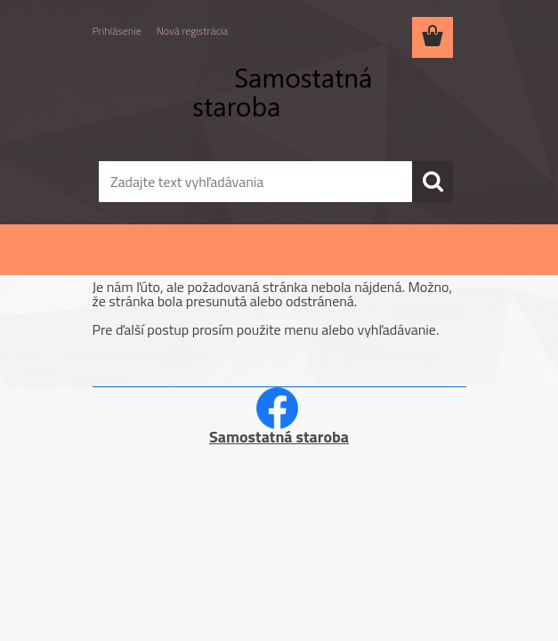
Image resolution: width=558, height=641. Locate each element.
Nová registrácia (193, 30)
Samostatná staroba (279, 437)
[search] (432, 181)
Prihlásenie (117, 30)
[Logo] (268, 103)
